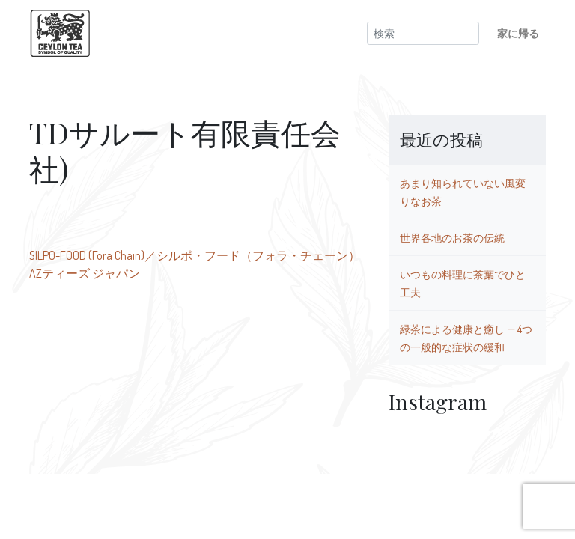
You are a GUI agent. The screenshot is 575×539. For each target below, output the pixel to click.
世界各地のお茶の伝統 (452, 237)
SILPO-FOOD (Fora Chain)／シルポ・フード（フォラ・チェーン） (194, 255)
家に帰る (518, 33)
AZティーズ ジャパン (84, 273)
